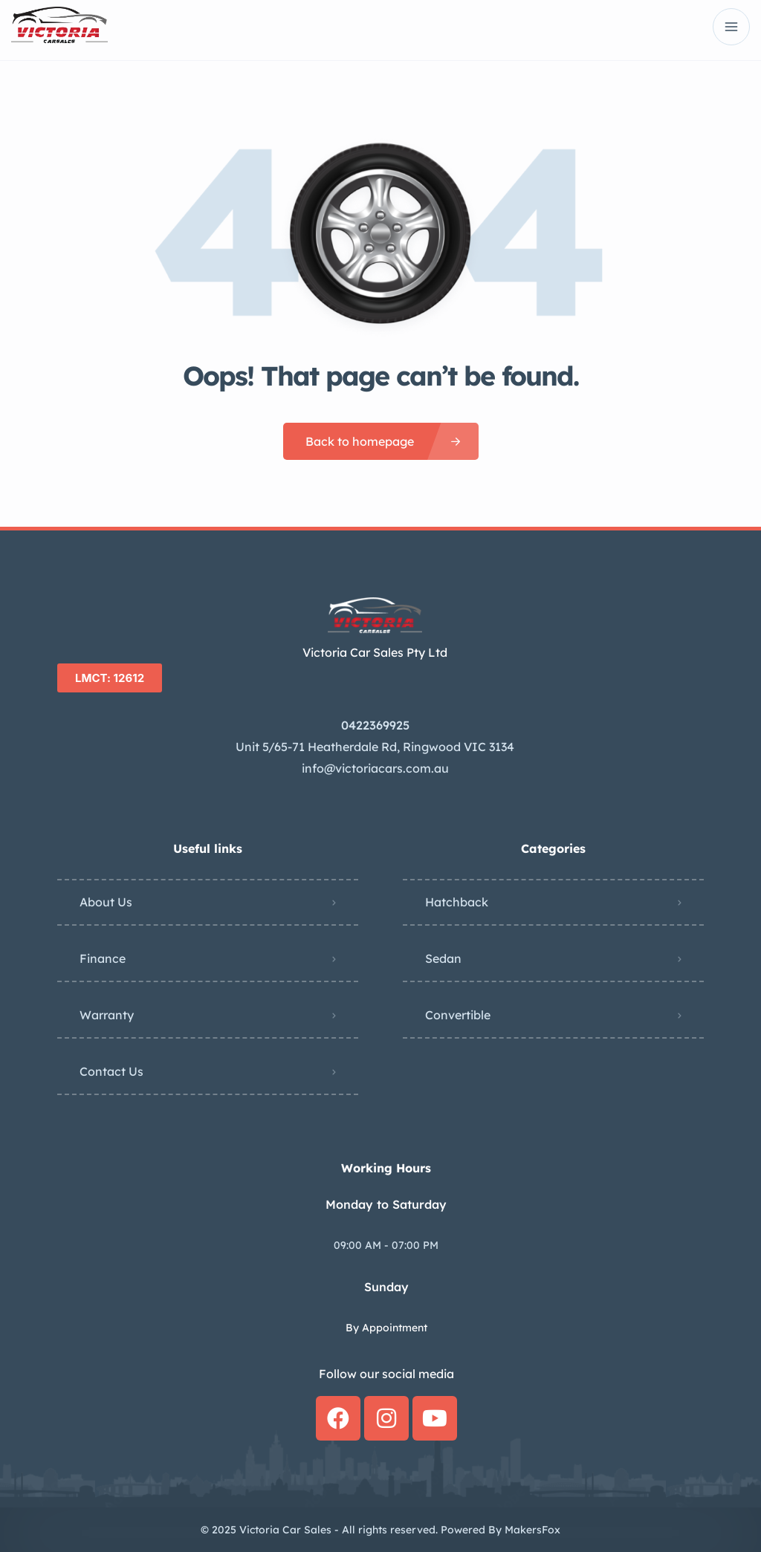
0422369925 (375, 725)
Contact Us (111, 1071)
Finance (103, 958)
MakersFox (532, 1529)
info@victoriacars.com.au (375, 768)
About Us (106, 901)
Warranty (107, 1014)
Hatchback (456, 901)
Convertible (457, 1014)
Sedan (443, 958)
